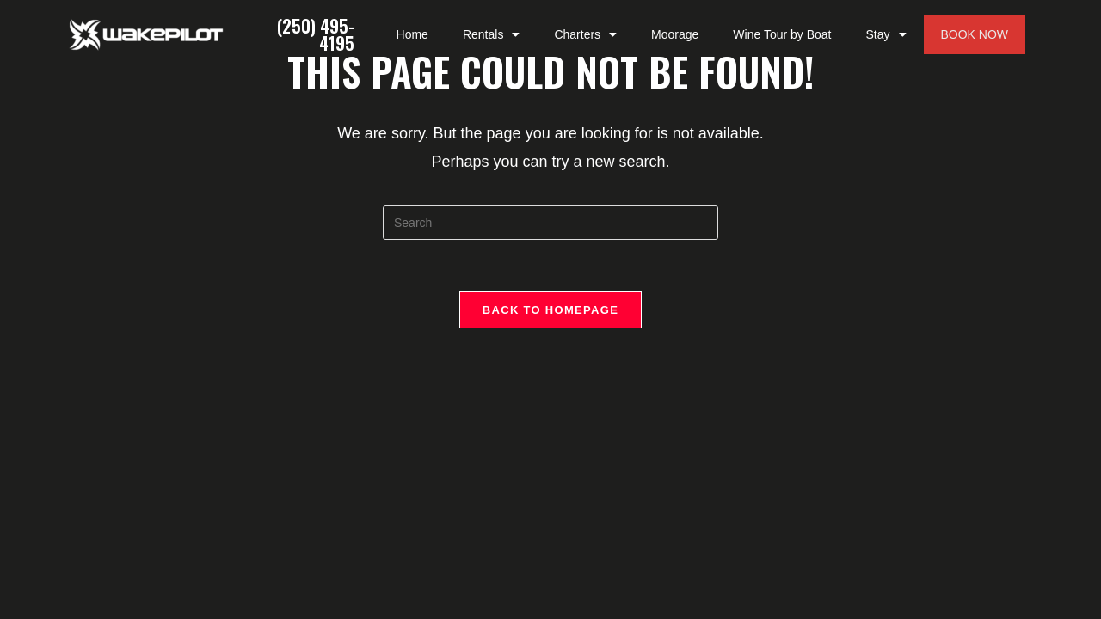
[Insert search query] (550, 222)
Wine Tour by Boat (782, 34)
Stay (885, 34)
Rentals (491, 34)
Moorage (674, 34)
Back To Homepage (550, 309)
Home (412, 34)
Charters (585, 34)
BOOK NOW (975, 34)
